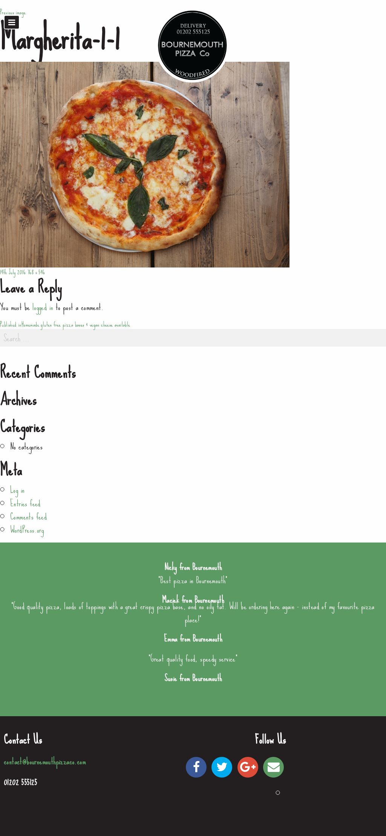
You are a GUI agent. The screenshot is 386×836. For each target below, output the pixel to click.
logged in (43, 307)
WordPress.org (27, 530)
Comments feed (28, 516)
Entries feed (25, 503)
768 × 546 (36, 272)
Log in (17, 490)
